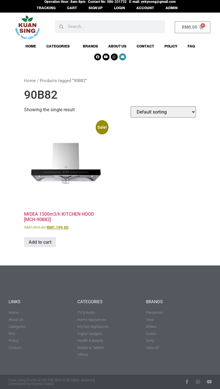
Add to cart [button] (40, 242)
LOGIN (119, 8)
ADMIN (172, 8)
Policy (170, 46)
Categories (59, 46)
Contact (145, 46)
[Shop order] (163, 112)
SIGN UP (96, 8)
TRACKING (46, 8)
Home (30, 46)
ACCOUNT (145, 8)
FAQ (191, 46)
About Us (117, 46)
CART (72, 8)
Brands (90, 46)
